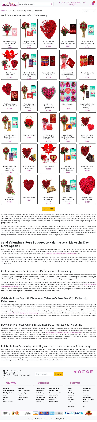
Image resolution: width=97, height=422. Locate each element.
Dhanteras (71, 406)
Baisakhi (85, 402)
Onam (70, 397)
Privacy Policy (22, 393)
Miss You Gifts (53, 395)
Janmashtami (87, 388)
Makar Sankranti (73, 404)
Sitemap (20, 399)
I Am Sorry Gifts (54, 388)
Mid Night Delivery (8, 393)
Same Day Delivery (8, 390)
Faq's (4, 399)
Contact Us (21, 395)
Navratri (85, 393)
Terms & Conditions (24, 390)
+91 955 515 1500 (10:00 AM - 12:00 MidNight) (72, 3)
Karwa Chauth (87, 397)
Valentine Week (40, 388)
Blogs (4, 395)
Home (3, 11)
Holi (84, 406)
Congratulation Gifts (55, 393)
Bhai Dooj (71, 393)
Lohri (69, 402)
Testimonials (22, 388)
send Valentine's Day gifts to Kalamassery (23, 313)
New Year (52, 399)
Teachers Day (40, 402)
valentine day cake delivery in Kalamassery (61, 253)
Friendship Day (40, 397)
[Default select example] (89, 11)
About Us (6, 388)
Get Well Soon (40, 399)
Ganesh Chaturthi (88, 399)
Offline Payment (8, 402)
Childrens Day (53, 402)
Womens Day (53, 397)
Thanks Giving (53, 390)
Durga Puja (86, 390)
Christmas (71, 395)
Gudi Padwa (71, 399)
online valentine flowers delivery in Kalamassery (63, 332)
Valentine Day (40, 390)
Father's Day (39, 395)
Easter (85, 404)
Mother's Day (40, 393)
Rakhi (70, 388)
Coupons (5, 397)
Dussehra (86, 395)
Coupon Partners (23, 397)
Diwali (70, 390)
